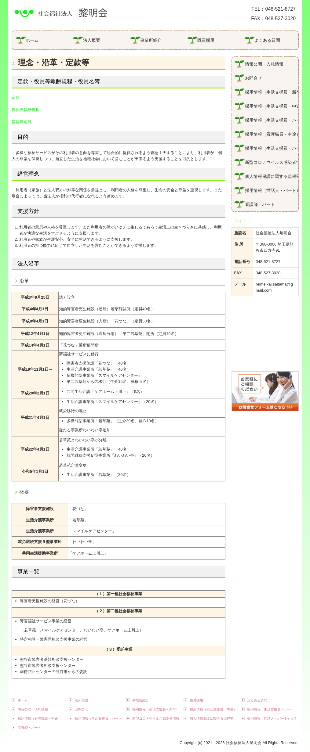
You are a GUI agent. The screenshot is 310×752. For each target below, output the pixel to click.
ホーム (32, 40)
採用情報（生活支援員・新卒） (271, 92)
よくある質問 (267, 40)
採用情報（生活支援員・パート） (271, 120)
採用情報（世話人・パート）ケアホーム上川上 (271, 190)
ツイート (242, 221)
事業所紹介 (151, 40)
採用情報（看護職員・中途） (271, 134)
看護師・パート (260, 204)
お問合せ (253, 78)
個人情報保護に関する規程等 (271, 176)
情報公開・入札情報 (264, 64)
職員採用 (205, 40)
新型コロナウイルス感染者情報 (271, 162)
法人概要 (91, 40)
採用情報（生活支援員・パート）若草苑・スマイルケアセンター (271, 148)
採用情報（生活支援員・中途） (271, 106)
